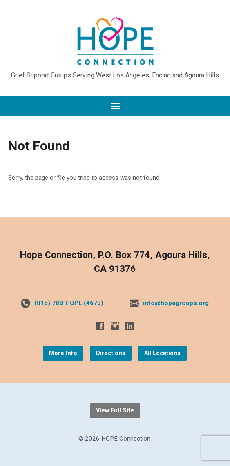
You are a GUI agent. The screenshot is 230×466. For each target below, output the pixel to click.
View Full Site (115, 410)
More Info (63, 353)
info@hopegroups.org (176, 303)
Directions (110, 353)
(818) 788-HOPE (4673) (68, 303)
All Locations (162, 353)
